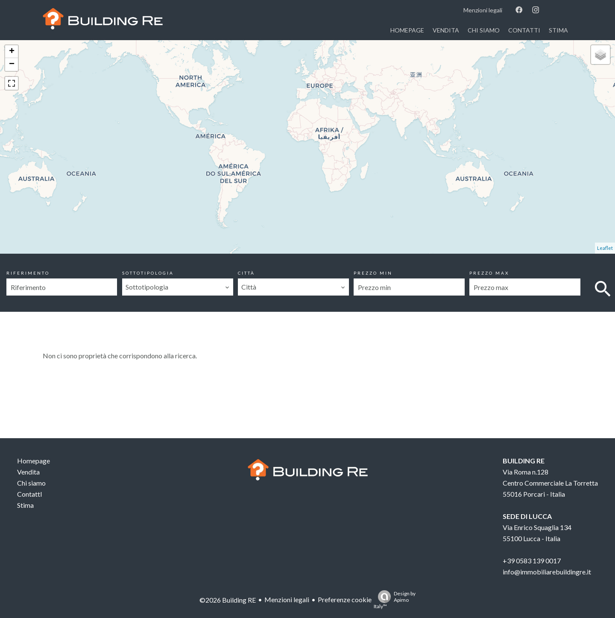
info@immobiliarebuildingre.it (547, 572)
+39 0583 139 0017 (532, 560)
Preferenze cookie (345, 599)
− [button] (12, 64)
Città (246, 272)
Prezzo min (373, 272)
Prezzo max (489, 272)
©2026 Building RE (227, 600)
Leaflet (605, 248)
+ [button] (12, 51)
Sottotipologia (148, 272)
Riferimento (28, 272)
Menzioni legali (286, 599)
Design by (395, 599)
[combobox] (177, 287)
